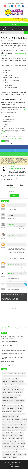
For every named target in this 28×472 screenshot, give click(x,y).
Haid (25, 422)
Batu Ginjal (13, 389)
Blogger (17, 466)
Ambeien (22, 400)
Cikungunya (12, 443)
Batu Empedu (19, 392)
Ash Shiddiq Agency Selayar (9, 131)
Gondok (8, 432)
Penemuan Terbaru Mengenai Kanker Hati (20, 327)
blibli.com (14, 457)
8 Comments (11, 40)
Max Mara (4, 451)
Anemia (19, 403)
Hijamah (4, 424)
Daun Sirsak (5, 414)
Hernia (22, 446)
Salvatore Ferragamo (7, 454)
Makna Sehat (11, 224)
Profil (23, 280)
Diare (11, 403)
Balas (3, 208)
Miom (22, 438)
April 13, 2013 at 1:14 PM (20, 216)
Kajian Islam (22, 376)
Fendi (14, 446)
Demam (4, 395)
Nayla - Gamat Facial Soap (7, 348)
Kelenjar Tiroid (11, 438)
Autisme (4, 430)
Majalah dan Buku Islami (7, 400)
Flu (15, 405)
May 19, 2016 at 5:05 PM (18, 273)
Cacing (14, 411)
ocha (9, 205)
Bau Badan (22, 414)
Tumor (25, 454)
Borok (13, 430)
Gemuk (8, 427)
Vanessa (4, 457)
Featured (9, 446)
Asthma (16, 378)
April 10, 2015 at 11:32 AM (18, 244)
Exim (9, 422)
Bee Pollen (4, 416)
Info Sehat (12, 376)
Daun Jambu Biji (16, 424)
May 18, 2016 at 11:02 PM (18, 264)
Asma (3, 378)
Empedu (21, 422)
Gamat (17, 416)
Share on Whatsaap (14, 154)
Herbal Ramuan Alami (7, 373)
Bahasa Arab (11, 416)
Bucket (18, 441)
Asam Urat (20, 381)
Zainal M (11, 166)
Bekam (11, 408)
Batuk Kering (15, 386)
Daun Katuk (24, 419)
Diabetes (4, 392)
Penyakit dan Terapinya (15, 384)
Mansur (23, 449)
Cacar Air (17, 408)
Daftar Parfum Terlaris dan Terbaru (14, 38)
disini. (8, 62)
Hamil (22, 389)
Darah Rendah (5, 397)
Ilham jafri (10, 235)
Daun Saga (23, 424)
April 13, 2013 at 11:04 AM (18, 205)
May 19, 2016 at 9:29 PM (18, 286)
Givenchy (20, 435)
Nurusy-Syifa (5, 384)
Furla (3, 432)
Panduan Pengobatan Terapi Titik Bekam (7, 327)
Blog (19, 405)
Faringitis (23, 443)
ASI (8, 408)
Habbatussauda (10, 378)
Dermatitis (11, 435)
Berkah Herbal (5, 403)
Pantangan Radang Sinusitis (7, 361)
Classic (18, 443)
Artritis (17, 432)
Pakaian (10, 451)
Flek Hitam (23, 430)
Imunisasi (4, 438)
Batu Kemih (10, 395)
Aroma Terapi (23, 427)
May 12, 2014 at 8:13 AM (18, 235)
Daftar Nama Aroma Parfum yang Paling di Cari (12, 336)
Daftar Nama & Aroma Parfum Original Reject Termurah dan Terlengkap (12, 344)
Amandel (17, 400)
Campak (19, 411)
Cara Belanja (15, 422)
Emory (3, 427)
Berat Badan (9, 411)
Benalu (9, 430)
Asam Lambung (5, 389)
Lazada (10, 414)
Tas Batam (4, 405)
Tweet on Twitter (14, 150)
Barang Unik (17, 419)
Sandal (12, 432)
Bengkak (24, 373)
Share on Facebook (14, 147)
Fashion (4, 446)
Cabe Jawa (4, 435)
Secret (14, 454)
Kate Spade (5, 449)
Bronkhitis (4, 386)
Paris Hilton (16, 451)
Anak (17, 376)
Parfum (6, 35)
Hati (15, 403)
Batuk (15, 397)
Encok (17, 430)
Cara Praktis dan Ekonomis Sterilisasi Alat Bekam (13, 350)
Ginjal (11, 397)
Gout (18, 446)
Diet (16, 435)
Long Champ (17, 449)
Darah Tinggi (17, 395)
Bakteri (21, 408)
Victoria (9, 457)
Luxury (17, 438)
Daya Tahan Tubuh (6, 381)
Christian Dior (5, 443)
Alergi (10, 386)
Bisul (22, 405)
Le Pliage (11, 449)
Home (14, 24)
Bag (15, 441)
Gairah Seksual (11, 392)
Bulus (23, 441)
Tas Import (11, 405)
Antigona (10, 441)
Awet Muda (24, 384)
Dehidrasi (4, 422)
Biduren (9, 424)
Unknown (10, 244)
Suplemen (20, 454)
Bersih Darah (5, 376)
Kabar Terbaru (17, 373)
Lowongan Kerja (6, 419)
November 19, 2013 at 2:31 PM (19, 226)
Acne (3, 411)
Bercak (21, 432)
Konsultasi (14, 381)
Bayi (18, 389)
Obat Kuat (4, 441)
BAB (12, 419)
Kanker (16, 427)
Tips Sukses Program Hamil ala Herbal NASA (11, 338)
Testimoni (16, 414)
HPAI (13, 427)
